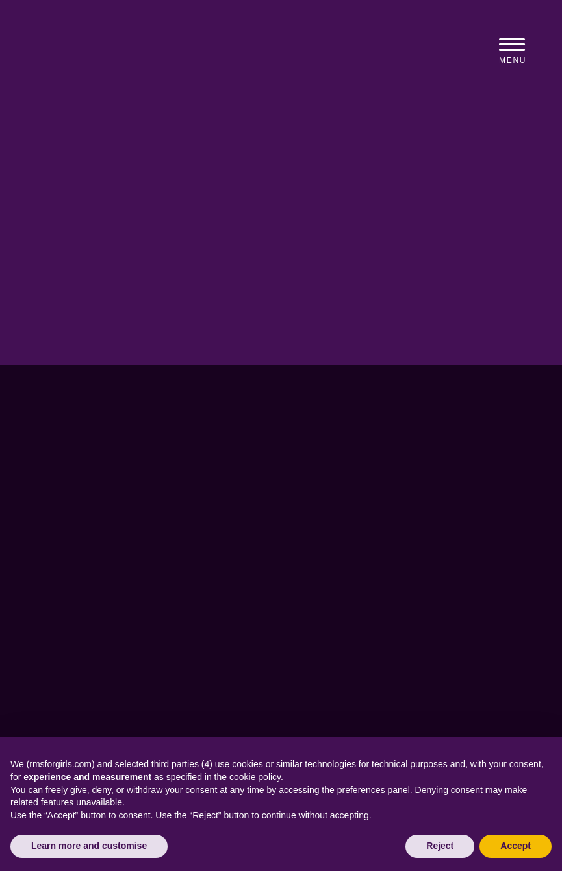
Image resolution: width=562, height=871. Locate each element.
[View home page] (155, 53)
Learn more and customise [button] (89, 845)
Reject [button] (439, 845)
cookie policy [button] (255, 777)
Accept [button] (515, 845)
